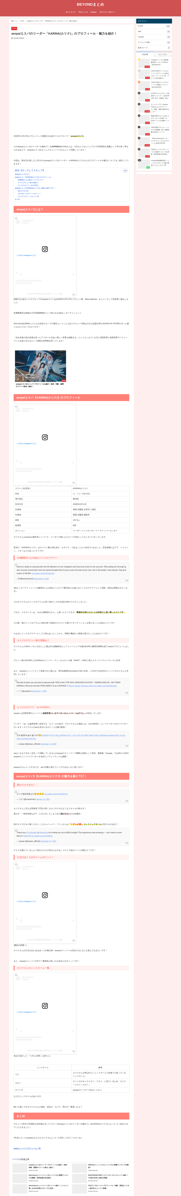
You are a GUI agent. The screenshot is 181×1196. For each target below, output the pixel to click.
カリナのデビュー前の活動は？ (29, 182)
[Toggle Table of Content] (124, 171)
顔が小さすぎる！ (24, 191)
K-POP (14, 28)
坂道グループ (154, 47)
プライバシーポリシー (107, 12)
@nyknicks (45, 824)
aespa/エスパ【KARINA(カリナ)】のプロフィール (34, 177)
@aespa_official (89, 677)
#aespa (78, 677)
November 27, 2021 (49, 832)
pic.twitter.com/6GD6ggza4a (108, 677)
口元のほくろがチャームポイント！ (31, 193)
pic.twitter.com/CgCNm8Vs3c (57, 785)
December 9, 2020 (42, 570)
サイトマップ (70, 12)
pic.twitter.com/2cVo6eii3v (44, 827)
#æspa (117, 727)
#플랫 (89, 727)
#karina (71, 677)
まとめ (17, 199)
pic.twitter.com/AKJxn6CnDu (31, 730)
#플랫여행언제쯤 (99, 727)
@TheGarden (32, 824)
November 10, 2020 (49, 735)
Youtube (154, 37)
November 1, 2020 (40, 682)
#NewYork (27, 827)
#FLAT (83, 727)
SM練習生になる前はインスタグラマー (32, 180)
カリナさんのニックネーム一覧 (29, 196)
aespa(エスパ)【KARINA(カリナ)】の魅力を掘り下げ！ (36, 188)
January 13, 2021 (43, 790)
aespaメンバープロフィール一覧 (28, 1140)
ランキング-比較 (154, 42)
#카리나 (53, 727)
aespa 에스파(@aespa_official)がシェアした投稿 (44, 294)
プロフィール (83, 12)
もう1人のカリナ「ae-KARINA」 (29, 185)
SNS (154, 31)
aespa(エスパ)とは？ (23, 174)
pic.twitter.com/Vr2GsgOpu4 (44, 565)
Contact (93, 12)
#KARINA (45, 727)
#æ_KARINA (62, 727)
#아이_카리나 (75, 727)
